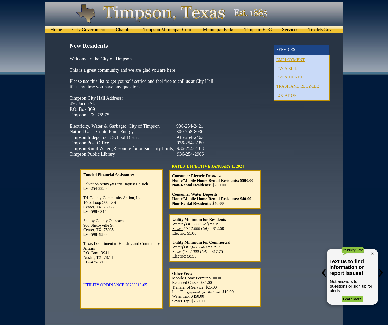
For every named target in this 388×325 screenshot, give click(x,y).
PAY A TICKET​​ (289, 77)
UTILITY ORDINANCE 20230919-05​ (115, 285)
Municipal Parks (218, 29)
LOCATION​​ (286, 95)
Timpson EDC (258, 29)
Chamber (124, 29)
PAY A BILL (286, 68)
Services (290, 29)
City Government (89, 29)
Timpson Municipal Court (168, 29)
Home (56, 29)
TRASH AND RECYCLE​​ (297, 86)
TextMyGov (320, 29)
